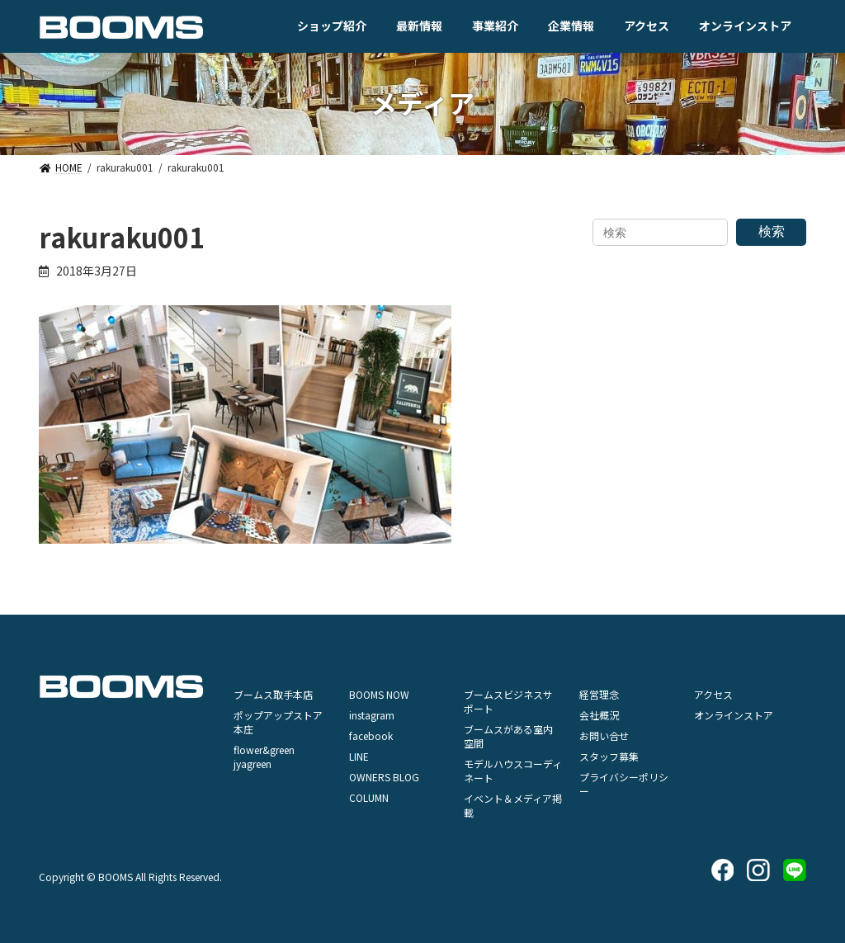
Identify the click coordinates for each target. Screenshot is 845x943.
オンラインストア (733, 715)
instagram (371, 715)
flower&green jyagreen (264, 757)
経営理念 (599, 694)
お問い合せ (604, 735)
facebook (371, 735)
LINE (359, 756)
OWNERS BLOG (384, 777)
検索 (771, 231)
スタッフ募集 (609, 756)
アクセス (713, 694)
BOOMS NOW (379, 694)
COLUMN (369, 797)
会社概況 (599, 715)
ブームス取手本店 (273, 694)
